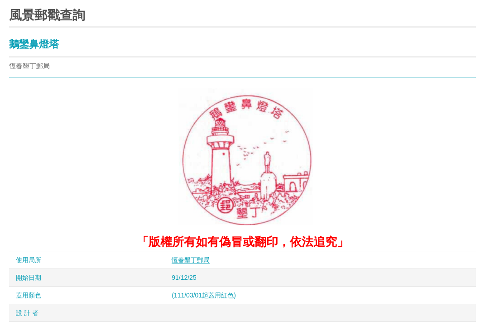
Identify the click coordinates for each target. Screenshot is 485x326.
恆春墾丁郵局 (191, 260)
